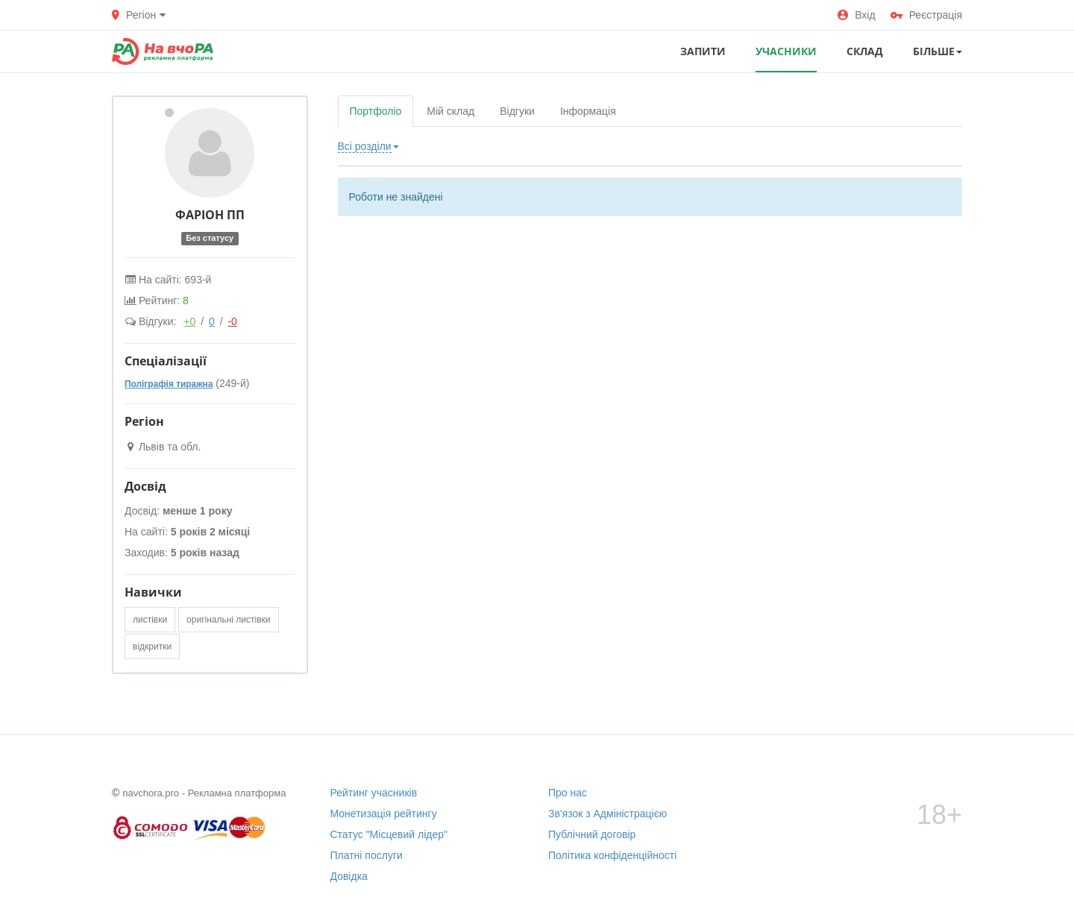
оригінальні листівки (228, 619)
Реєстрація (926, 15)
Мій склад (450, 111)
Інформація (588, 111)
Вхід (856, 15)
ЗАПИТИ (703, 51)
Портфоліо (376, 111)
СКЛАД (865, 51)
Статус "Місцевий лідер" (389, 834)
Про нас (567, 793)
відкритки (152, 646)
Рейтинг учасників (374, 793)
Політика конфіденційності (612, 855)
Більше (937, 51)
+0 (189, 321)
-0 (231, 321)
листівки (150, 619)
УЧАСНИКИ (786, 51)
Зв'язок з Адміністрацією (607, 814)
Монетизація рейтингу (383, 814)
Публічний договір (591, 834)
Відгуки (517, 111)
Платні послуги (366, 855)
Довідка (349, 876)
